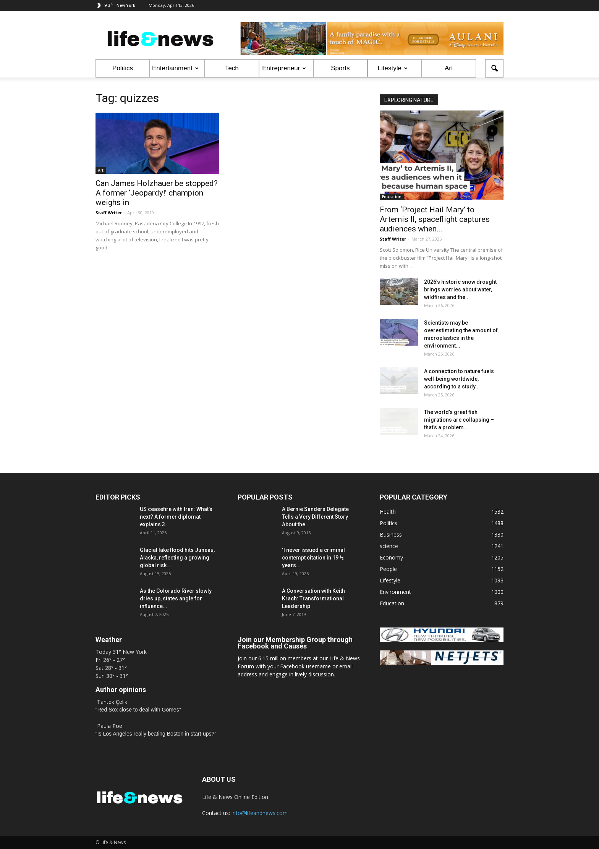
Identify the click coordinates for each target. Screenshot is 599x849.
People (388, 568)
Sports (340, 68)
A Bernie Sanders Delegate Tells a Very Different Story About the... (315, 516)
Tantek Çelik (112, 701)
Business (391, 534)
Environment (395, 591)
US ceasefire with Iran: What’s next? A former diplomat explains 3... (176, 516)
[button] (494, 68)
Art (449, 68)
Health (388, 511)
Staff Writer (109, 212)
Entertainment (175, 68)
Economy (391, 557)
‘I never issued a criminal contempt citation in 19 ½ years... (313, 557)
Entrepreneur (284, 68)
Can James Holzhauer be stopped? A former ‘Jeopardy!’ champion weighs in (157, 193)
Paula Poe (109, 725)
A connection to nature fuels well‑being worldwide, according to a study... (459, 379)
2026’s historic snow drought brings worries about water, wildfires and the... (460, 289)
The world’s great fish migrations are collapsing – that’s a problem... (459, 419)
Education (391, 196)
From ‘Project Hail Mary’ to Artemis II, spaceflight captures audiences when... (435, 219)
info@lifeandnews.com (260, 813)
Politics (122, 68)
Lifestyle (393, 68)
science (389, 546)
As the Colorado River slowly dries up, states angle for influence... (176, 598)
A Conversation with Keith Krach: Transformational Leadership (313, 598)
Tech (232, 68)
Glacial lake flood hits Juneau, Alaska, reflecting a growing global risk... (177, 557)
